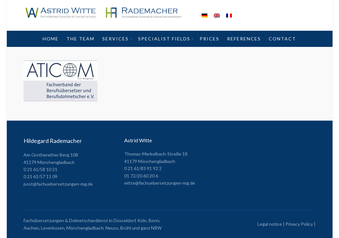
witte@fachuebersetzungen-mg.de (159, 183)
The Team (80, 38)
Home (51, 38)
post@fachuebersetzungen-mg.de (58, 184)
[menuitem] (204, 15)
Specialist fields (164, 38)
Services (115, 38)
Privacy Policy (299, 224)
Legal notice (269, 224)
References (244, 38)
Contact (282, 38)
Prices (209, 38)
